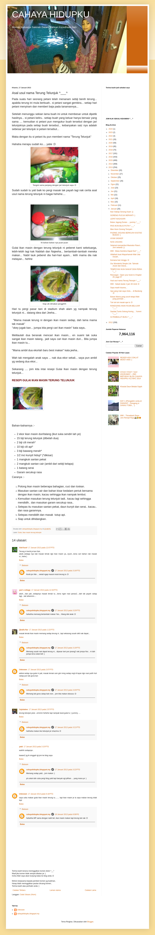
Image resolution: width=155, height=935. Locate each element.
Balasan (25, 566)
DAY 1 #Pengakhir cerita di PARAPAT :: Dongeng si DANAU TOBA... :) (131, 403)
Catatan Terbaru (19, 890)
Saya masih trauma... (118, 288)
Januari (114, 209)
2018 (111, 150)
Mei (112, 195)
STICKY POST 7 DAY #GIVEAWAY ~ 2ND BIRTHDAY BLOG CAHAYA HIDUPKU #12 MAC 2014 (131, 375)
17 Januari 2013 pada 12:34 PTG (44, 590)
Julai (113, 188)
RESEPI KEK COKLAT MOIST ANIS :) (129, 359)
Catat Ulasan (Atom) (28, 895)
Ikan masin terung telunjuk (32, 532)
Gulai (20, 532)
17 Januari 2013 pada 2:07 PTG (40, 670)
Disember (115, 170)
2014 (111, 164)
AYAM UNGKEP (116, 238)
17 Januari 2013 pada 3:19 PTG (67, 648)
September (115, 181)
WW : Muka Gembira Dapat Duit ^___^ (125, 251)
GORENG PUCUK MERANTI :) (122, 215)
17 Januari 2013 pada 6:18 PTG (40, 794)
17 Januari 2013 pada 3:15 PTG (36, 747)
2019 (111, 146)
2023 (111, 132)
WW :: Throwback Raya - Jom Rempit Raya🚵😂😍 (130, 417)
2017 (111, 153)
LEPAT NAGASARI (117, 219)
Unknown (23, 670)
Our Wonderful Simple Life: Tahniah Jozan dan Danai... (124, 265)
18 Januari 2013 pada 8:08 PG (67, 814)
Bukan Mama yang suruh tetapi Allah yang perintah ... (124, 298)
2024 (111, 129)
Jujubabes (23, 709)
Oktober (114, 177)
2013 (111, 167)
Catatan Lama (90, 890)
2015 (111, 160)
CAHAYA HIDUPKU (51, 14)
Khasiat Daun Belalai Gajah (131, 387)
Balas (21, 560)
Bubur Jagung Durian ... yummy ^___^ (125, 222)
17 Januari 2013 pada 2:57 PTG (41, 709)
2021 (111, 139)
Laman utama (55, 890)
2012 (111, 322)
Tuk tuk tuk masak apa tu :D (121, 302)
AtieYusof (23, 548)
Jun (112, 191)
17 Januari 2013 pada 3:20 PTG (67, 610)
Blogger (90, 922)
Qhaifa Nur (23, 630)
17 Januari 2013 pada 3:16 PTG (67, 571)
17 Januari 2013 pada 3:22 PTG (67, 770)
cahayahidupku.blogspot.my (38, 571)
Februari (114, 205)
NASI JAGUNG (116, 242)
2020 (111, 143)
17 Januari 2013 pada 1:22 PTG (41, 630)
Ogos (113, 184)
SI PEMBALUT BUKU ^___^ (121, 317)
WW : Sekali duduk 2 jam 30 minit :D (124, 284)
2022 (111, 136)
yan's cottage (24, 590)
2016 (111, 157)
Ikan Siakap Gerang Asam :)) (121, 212)
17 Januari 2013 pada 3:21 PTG (67, 727)
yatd (21, 747)
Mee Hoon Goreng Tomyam (121, 229)
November (115, 174)
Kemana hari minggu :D (119, 260)
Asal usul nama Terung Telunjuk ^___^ (125, 281)
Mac (113, 202)
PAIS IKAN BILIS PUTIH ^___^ (122, 226)
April (113, 198)
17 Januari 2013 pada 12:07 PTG (41, 548)
